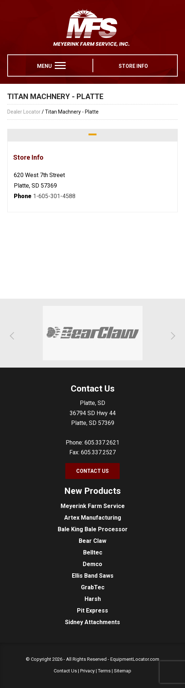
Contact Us (92, 471)
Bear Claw (92, 540)
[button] (13, 336)
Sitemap (122, 670)
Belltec (92, 552)
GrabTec (92, 587)
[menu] (60, 65)
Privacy (87, 670)
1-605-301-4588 (54, 196)
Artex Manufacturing (92, 517)
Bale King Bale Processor (93, 529)
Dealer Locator (24, 112)
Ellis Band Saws (93, 575)
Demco (92, 564)
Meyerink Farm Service (93, 506)
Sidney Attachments (92, 622)
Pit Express (92, 610)
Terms (104, 670)
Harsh (93, 598)
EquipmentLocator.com (134, 659)
